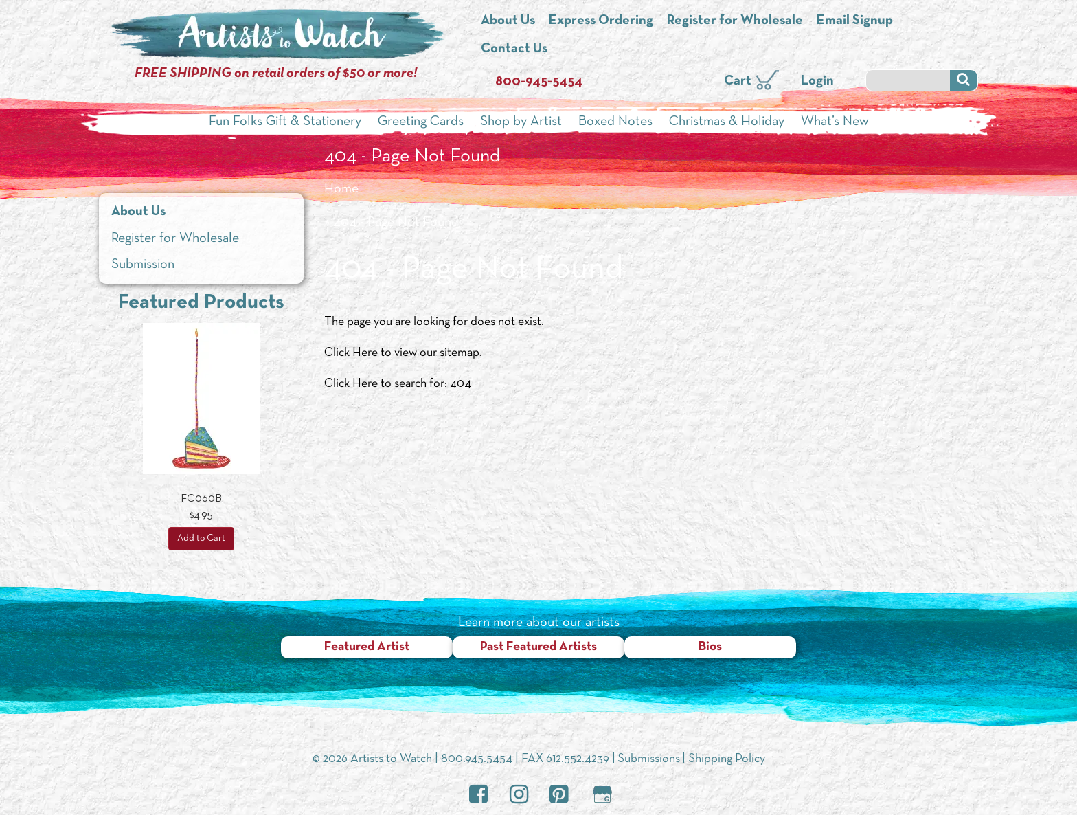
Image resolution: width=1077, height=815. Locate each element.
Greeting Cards (421, 121)
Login (817, 81)
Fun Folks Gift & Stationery (285, 121)
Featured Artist (366, 647)
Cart (737, 81)
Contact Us (514, 49)
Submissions (648, 759)
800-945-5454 (538, 82)
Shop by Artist (521, 121)
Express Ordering (601, 20)
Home (341, 189)
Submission (142, 264)
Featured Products (201, 302)
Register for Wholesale (735, 20)
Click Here (351, 353)
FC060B (201, 499)
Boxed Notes (615, 121)
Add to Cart (201, 538)
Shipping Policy (726, 759)
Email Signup (855, 20)
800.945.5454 (476, 759)
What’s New (835, 121)
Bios (710, 647)
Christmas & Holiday (726, 121)
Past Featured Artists (538, 647)
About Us (508, 20)
